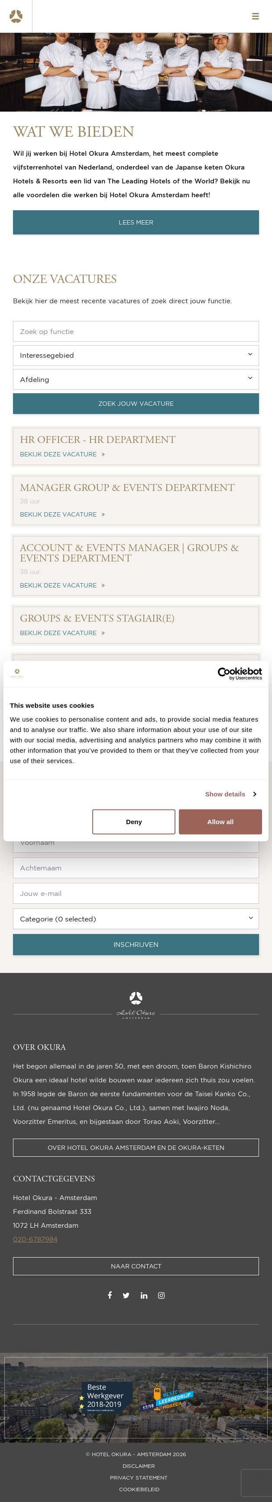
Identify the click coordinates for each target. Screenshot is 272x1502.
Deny (134, 821)
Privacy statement (139, 1477)
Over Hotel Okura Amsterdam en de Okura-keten (136, 1147)
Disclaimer (139, 1466)
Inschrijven (136, 944)
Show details (225, 794)
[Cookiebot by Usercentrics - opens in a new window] (224, 674)
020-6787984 (35, 1239)
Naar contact (136, 1266)
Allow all (220, 821)
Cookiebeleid (139, 1489)
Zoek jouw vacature (136, 403)
